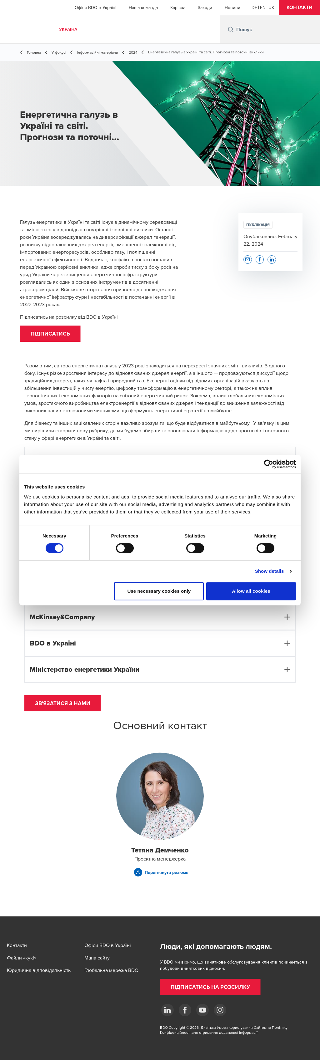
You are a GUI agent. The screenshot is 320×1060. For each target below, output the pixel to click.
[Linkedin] (167, 1010)
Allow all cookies (251, 591)
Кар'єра (177, 7)
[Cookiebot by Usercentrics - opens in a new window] (268, 464)
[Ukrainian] (271, 7)
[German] (254, 7)
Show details (269, 571)
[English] (263, 7)
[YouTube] (202, 1010)
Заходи (205, 7)
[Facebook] (185, 1010)
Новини (232, 7)
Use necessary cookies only (159, 591)
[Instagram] (220, 1010)
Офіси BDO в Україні (95, 7)
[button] (299, 7)
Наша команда (143, 7)
